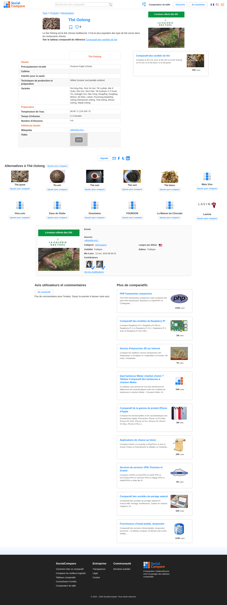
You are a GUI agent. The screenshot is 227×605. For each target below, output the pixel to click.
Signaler (104, 158)
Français (212, 4)
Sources (88, 237)
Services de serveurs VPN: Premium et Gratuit (141, 469)
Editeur (142, 249)
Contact (96, 577)
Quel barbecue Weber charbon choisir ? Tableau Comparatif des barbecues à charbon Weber (142, 379)
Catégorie (89, 245)
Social (157, 565)
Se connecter (198, 4)
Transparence (99, 569)
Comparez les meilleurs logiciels (71, 573)
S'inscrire (180, 4)
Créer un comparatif (144, 5)
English (217, 4)
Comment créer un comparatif (69, 569)
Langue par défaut (148, 245)
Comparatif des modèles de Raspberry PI (142, 321)
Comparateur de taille (159, 4)
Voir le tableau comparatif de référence (64, 39)
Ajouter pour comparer (57, 166)
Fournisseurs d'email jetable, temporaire (142, 524)
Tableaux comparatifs (66, 577)
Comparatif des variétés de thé (101, 39)
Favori (71, 27)
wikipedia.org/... (77, 130)
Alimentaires (67, 13)
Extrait (87, 229)
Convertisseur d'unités (66, 581)
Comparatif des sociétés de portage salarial (144, 496)
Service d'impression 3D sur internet (140, 348)
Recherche (110, 4)
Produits (54, 13)
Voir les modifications (94, 272)
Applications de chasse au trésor (138, 440)
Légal (95, 573)
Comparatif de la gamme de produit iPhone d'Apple (143, 410)
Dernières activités (121, 569)
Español (222, 4)
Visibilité (88, 249)
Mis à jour (89, 253)
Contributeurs (91, 257)
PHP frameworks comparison (136, 293)
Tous (45, 13)
